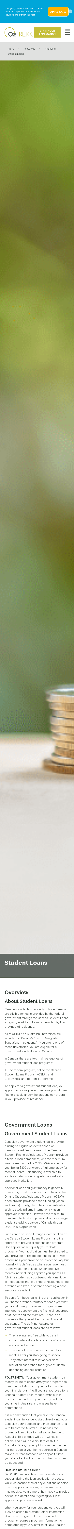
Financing (50, 48)
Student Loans (16, 53)
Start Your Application (47, 32)
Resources (29, 48)
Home (11, 48)
